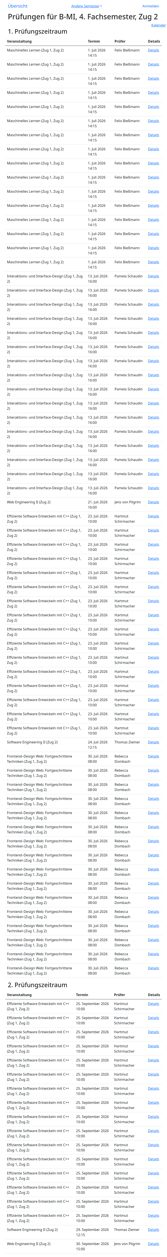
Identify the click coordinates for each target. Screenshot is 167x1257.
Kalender (158, 25)
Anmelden (150, 6)
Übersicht (17, 6)
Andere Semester (85, 6)
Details (153, 50)
